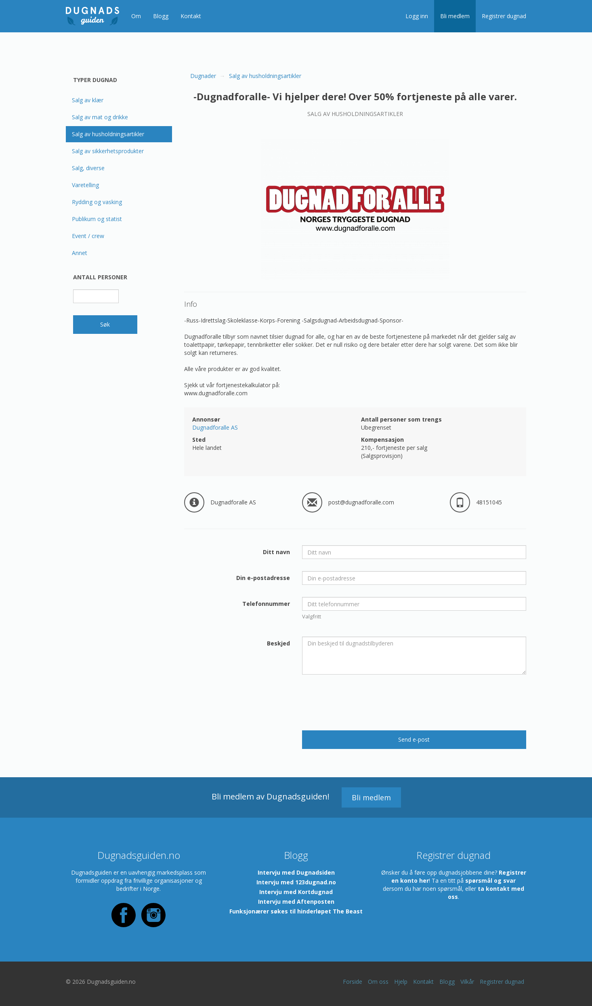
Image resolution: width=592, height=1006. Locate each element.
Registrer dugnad (504, 16)
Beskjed (278, 643)
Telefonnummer (266, 603)
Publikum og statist (97, 219)
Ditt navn (276, 552)
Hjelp (400, 981)
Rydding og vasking (97, 202)
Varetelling (85, 185)
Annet (79, 253)
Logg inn (416, 16)
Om (136, 16)
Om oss (378, 981)
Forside (352, 981)
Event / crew (88, 236)
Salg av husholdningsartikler (108, 134)
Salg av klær (87, 100)
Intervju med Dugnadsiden (296, 872)
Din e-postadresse (263, 578)
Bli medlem (455, 16)
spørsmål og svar (490, 880)
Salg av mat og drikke (100, 117)
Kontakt (191, 16)
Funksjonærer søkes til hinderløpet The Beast (296, 911)
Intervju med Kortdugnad (296, 892)
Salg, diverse (88, 168)
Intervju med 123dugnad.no (296, 882)
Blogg (160, 16)
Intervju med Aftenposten (296, 901)
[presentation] (363, 702)
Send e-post (414, 739)
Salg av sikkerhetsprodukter (108, 151)
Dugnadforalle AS (215, 427)
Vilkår (467, 981)
